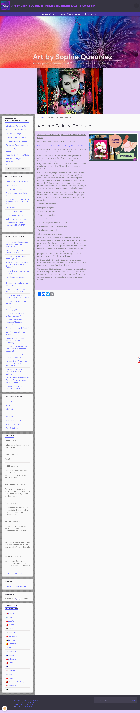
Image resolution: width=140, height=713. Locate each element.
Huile (8, 416)
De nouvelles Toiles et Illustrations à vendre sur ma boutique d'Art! (17, 286)
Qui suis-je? (44, 16)
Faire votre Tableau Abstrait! (17, 148)
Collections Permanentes (16, 222)
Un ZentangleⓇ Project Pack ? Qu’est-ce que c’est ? (17, 300)
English (10, 620)
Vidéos (87, 16)
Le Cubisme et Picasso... (15, 280)
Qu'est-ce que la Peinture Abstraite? (16, 336)
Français (10, 617)
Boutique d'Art (58, 16)
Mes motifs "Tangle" (14, 137)
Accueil (40, 121)
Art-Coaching (11, 168)
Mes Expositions (12, 211)
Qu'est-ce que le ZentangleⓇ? (12, 312)
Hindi (9, 677)
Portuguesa (12, 639)
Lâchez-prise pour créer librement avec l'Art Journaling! (15, 343)
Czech (9, 670)
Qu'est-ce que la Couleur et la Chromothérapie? (17, 318)
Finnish (10, 658)
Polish (9, 651)
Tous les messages (15, 577)
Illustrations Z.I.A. (12, 428)
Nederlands (11, 636)
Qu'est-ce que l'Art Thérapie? (17, 331)
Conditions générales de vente (25, 707)
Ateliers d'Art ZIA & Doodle (16, 133)
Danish (10, 666)
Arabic (9, 693)
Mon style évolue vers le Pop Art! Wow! (17, 275)
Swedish (10, 643)
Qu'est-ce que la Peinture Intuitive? (16, 306)
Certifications (11, 232)
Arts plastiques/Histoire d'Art (17, 141)
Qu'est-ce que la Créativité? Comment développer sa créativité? (17, 352)
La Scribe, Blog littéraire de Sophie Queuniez (16, 255)
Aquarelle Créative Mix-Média (17, 158)
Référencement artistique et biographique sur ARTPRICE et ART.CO (17, 204)
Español (10, 624)
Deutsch (10, 632)
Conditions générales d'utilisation (25, 705)
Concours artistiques (14, 215)
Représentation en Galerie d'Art (16, 197)
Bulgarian (11, 662)
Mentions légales (16, 703)
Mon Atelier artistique (14, 189)
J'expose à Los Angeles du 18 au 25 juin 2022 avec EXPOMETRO (16, 366)
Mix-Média (10, 412)
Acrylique (9, 409)
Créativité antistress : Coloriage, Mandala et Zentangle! (14, 325)
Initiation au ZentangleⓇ (16, 129)
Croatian (10, 674)
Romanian (11, 647)
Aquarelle (9, 420)
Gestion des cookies (31, 703)
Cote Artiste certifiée (14, 192)
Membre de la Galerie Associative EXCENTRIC (15, 227)
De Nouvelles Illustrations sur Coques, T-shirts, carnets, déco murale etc (17, 383)
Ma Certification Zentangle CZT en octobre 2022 (16, 359)
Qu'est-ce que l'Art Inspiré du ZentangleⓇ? (17, 261)
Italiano (10, 628)
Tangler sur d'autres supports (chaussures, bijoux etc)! (17, 293)
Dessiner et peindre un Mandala (15, 153)
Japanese (11, 689)
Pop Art (9, 405)
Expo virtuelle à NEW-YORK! (17, 185)
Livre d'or (96, 16)
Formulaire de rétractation (25, 709)
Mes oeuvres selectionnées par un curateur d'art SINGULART (17, 247)
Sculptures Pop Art (13, 424)
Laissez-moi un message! (16, 590)
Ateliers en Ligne (74, 16)
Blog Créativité (12, 431)
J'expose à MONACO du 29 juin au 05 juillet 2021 (16, 390)
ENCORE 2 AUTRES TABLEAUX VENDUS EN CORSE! (16, 375)
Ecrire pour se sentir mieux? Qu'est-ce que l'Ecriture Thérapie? (17, 268)
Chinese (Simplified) (15, 685)
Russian (10, 681)
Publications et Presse (15, 218)
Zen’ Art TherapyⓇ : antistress (13, 163)
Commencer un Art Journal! (17, 144)
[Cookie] (4, 708)
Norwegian (11, 655)
